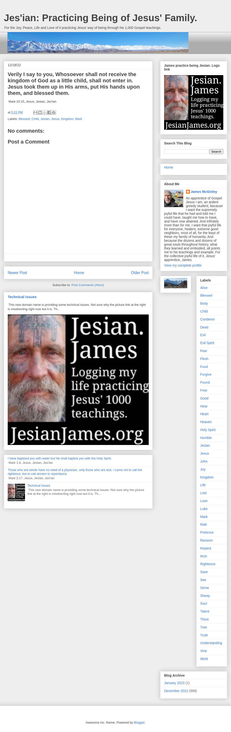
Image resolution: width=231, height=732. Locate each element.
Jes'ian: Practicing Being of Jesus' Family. (100, 18)
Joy (202, 469)
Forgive (206, 374)
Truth (204, 635)
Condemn (207, 319)
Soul (203, 603)
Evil (203, 335)
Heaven (206, 422)
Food (204, 367)
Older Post (140, 273)
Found (205, 382)
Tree (203, 627)
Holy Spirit (208, 430)
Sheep (205, 596)
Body (204, 303)
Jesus (55, 119)
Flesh (204, 359)
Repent (205, 548)
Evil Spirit (207, 343)
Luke (203, 509)
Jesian (45, 119)
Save (204, 572)
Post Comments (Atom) (87, 285)
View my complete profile (182, 265)
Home (79, 273)
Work (204, 659)
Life (203, 485)
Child (35, 119)
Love (203, 501)
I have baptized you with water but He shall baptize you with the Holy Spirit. (60, 458)
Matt (203, 524)
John (203, 461)
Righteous (207, 564)
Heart (204, 414)
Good (204, 398)
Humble (206, 438)
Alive (203, 288)
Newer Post (17, 273)
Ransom (206, 540)
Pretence (207, 532)
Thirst (204, 619)
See (203, 580)
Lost (203, 493)
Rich (203, 556)
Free (203, 390)
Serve (204, 588)
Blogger (139, 722)
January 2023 (174, 683)
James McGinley (204, 192)
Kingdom (67, 119)
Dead (204, 327)
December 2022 (176, 691)
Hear (203, 406)
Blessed (24, 119)
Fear (203, 351)
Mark (78, 119)
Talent (204, 611)
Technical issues (22, 297)
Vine (203, 651)
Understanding (211, 643)
